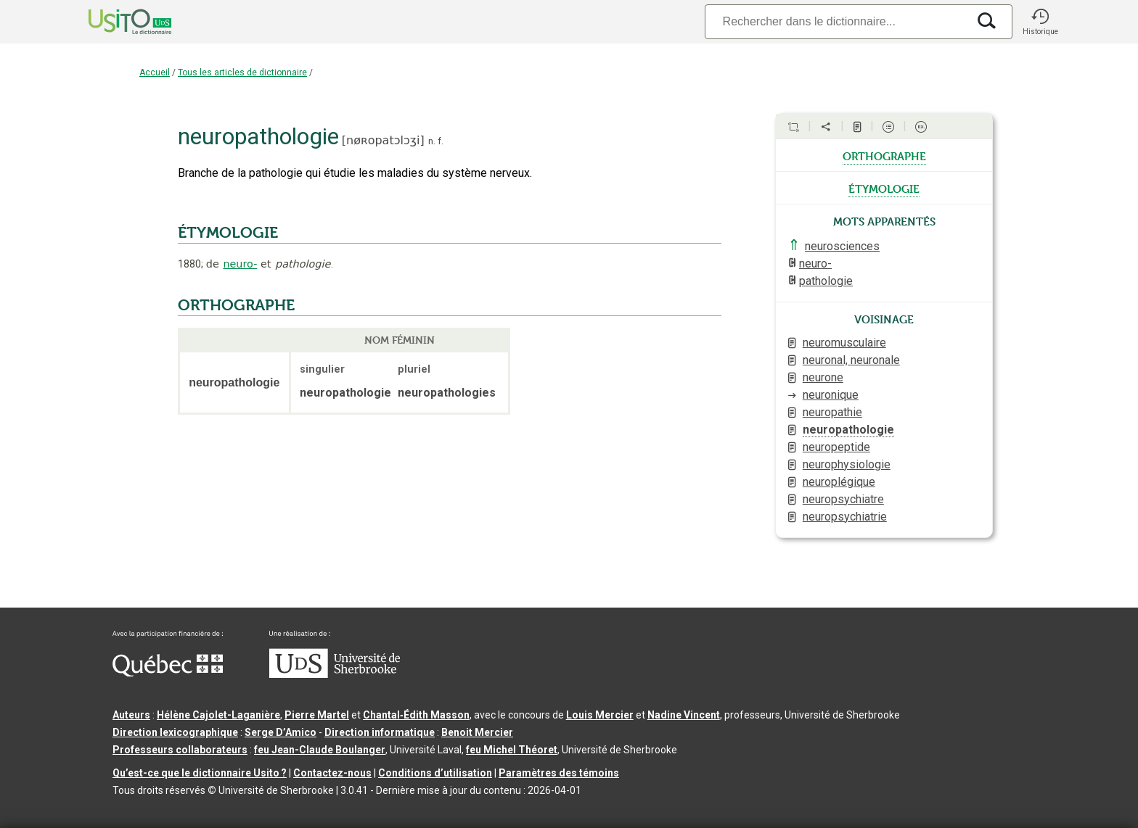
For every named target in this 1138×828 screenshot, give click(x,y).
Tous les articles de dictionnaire (242, 72)
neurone (823, 377)
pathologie (826, 281)
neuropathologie (848, 429)
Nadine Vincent (683, 715)
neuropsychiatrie (845, 516)
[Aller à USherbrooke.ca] (334, 674)
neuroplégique (839, 482)
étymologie (884, 187)
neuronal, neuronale (851, 360)
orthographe (884, 155)
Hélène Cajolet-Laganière (218, 715)
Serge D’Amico (280, 732)
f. (440, 141)
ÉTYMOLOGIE (228, 232)
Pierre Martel (316, 715)
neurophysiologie (847, 464)
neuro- (240, 264)
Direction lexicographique (175, 732)
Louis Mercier (600, 715)
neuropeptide (836, 447)
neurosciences (842, 246)
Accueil (154, 72)
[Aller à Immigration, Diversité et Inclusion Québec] (167, 673)
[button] (1040, 22)
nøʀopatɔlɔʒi (382, 140)
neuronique (831, 395)
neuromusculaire (844, 342)
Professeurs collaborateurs (179, 749)
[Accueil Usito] (113, 22)
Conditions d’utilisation (435, 773)
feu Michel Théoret (511, 749)
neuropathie (832, 412)
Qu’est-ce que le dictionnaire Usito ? (199, 773)
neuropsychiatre (843, 499)
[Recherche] (836, 21)
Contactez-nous (332, 773)
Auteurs (131, 715)
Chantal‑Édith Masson (416, 715)
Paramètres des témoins (559, 773)
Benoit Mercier (477, 732)
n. (431, 141)
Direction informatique (379, 732)
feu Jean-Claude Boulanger (319, 749)
